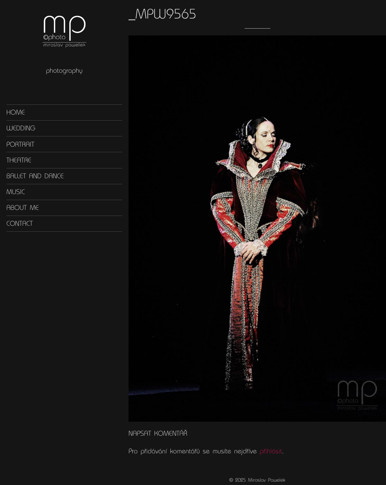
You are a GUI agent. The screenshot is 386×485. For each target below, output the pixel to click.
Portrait (20, 144)
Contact (19, 223)
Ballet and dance (35, 176)
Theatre (18, 160)
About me (22, 207)
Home (15, 112)
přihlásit (271, 451)
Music (15, 192)
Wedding (20, 128)
